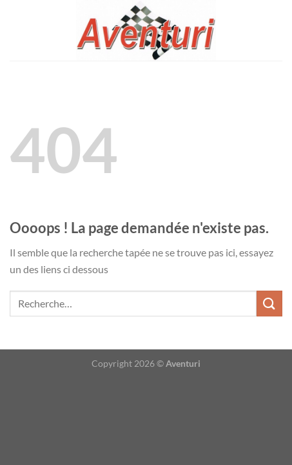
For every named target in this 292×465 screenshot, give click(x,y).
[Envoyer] (269, 303)
